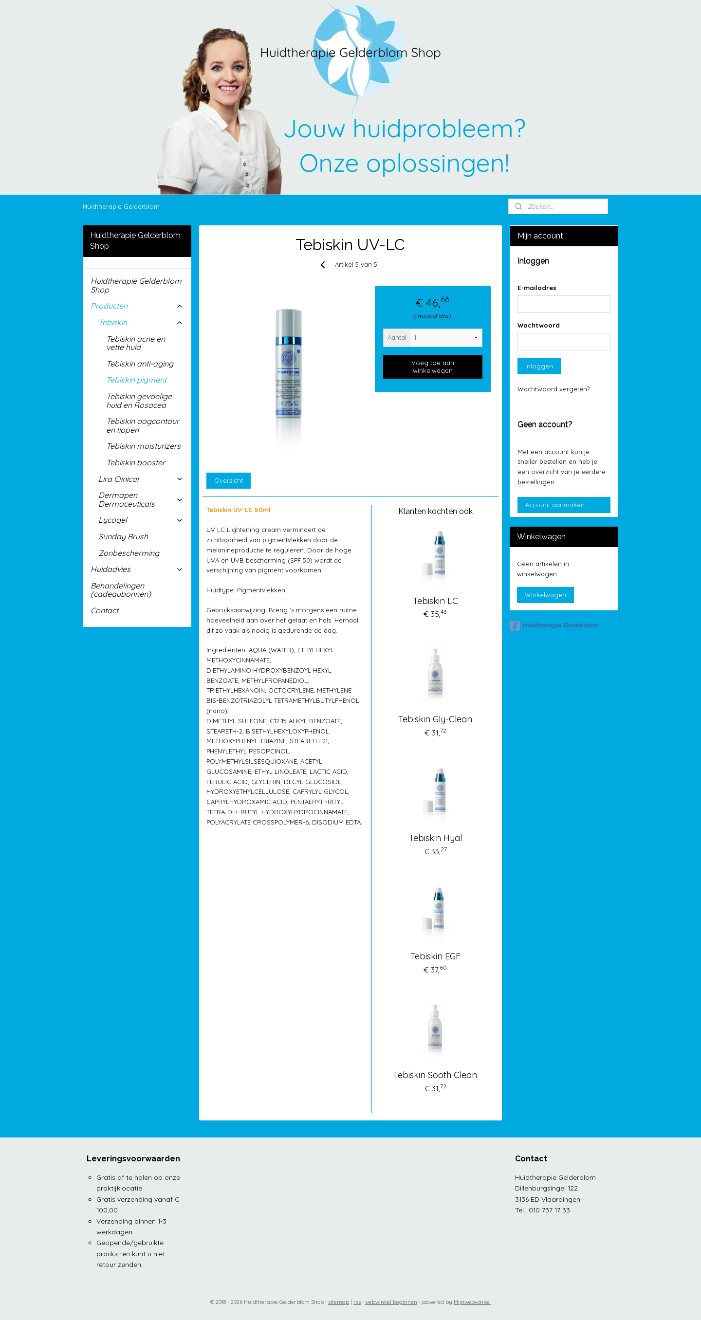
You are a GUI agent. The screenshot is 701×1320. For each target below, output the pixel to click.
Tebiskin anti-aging (139, 363)
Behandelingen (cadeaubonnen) (121, 590)
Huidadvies (137, 569)
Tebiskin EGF (435, 956)
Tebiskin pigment (136, 380)
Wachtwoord (538, 325)
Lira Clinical (141, 479)
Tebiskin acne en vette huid (135, 343)
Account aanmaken (555, 505)
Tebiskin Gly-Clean (435, 719)
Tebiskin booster (135, 462)
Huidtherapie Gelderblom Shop (136, 285)
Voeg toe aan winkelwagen (432, 366)
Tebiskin (141, 322)
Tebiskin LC (435, 600)
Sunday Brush (123, 536)
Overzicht (228, 480)
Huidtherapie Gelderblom (121, 206)
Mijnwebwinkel (472, 1302)
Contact (104, 610)
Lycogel (141, 520)
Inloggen (539, 366)
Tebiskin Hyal (435, 837)
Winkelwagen (545, 595)
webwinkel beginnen (391, 1302)
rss (357, 1302)
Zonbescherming (128, 553)
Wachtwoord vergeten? (553, 389)
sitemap (338, 1302)
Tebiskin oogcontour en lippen (142, 425)
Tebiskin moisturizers (143, 446)
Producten (137, 306)
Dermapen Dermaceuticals (141, 499)
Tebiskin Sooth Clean (435, 1075)
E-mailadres (536, 288)
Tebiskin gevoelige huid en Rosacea (139, 400)
